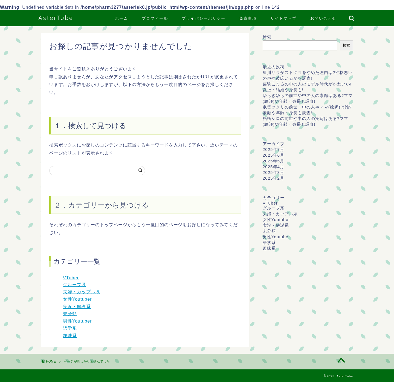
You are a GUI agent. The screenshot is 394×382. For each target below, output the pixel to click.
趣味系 (70, 335)
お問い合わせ (323, 18)
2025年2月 (273, 178)
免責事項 (248, 18)
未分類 (70, 313)
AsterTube (55, 17)
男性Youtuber (77, 321)
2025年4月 (273, 166)
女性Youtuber (77, 299)
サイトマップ (283, 18)
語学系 (70, 328)
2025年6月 (273, 155)
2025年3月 (273, 172)
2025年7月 (273, 149)
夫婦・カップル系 (81, 291)
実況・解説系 (77, 306)
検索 (267, 37)
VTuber (71, 277)
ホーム (121, 18)
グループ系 (74, 284)
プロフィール (155, 18)
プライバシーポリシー (203, 18)
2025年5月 (273, 161)
